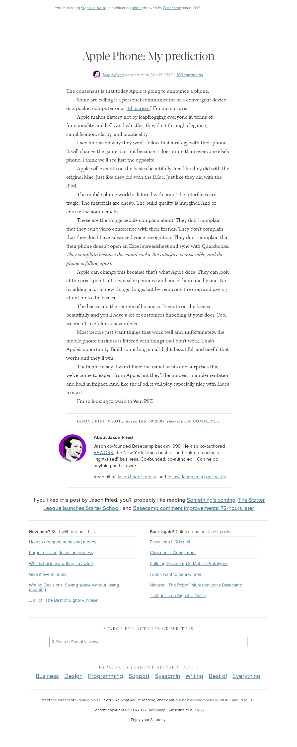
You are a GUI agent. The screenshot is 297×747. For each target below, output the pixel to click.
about (137, 7)
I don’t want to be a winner (175, 574)
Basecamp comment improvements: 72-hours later (193, 508)
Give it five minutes (47, 574)
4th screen (138, 108)
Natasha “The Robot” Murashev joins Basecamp (196, 585)
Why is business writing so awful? (61, 563)
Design (73, 676)
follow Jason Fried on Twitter (196, 477)
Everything (246, 676)
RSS (200, 710)
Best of (218, 676)
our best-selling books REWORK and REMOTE (215, 700)
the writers (60, 700)
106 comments (189, 75)
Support (139, 676)
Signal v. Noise (93, 7)
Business (47, 676)
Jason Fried (113, 75)
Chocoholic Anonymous (173, 552)
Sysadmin (167, 676)
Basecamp (172, 7)
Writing (194, 676)
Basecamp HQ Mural (170, 542)
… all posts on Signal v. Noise (178, 595)
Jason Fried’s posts (136, 477)
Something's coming (211, 500)
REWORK (103, 453)
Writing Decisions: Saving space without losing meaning (74, 587)
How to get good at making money (62, 542)
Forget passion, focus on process (61, 552)
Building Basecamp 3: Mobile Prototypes (189, 563)
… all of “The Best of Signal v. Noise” (64, 600)
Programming (105, 676)
